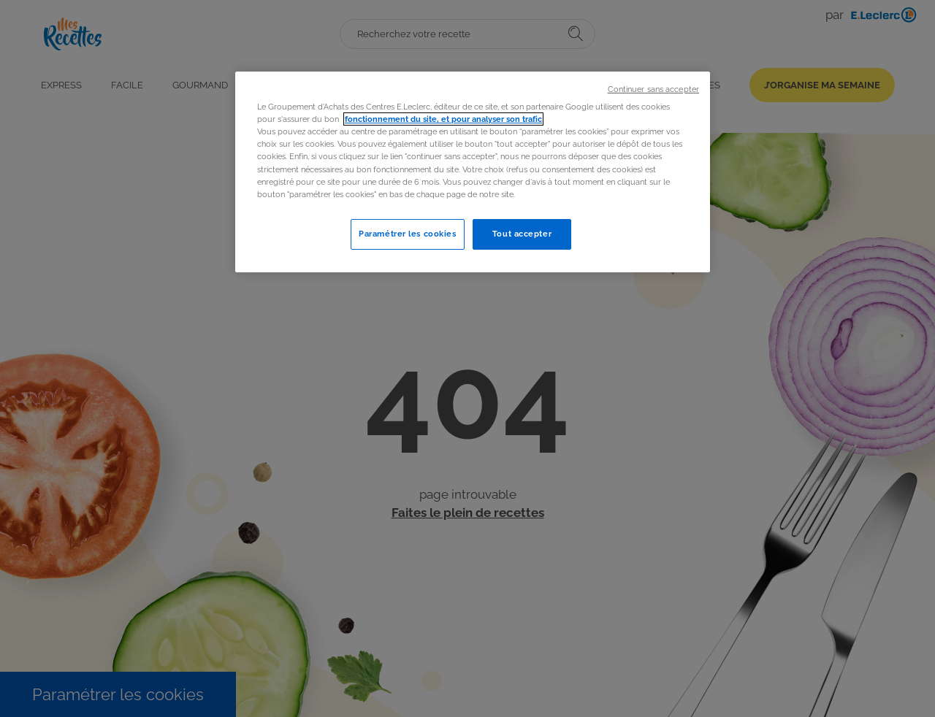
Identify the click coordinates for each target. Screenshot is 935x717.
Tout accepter (522, 234)
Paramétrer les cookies (408, 234)
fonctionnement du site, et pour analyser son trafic (443, 119)
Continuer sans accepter (653, 89)
